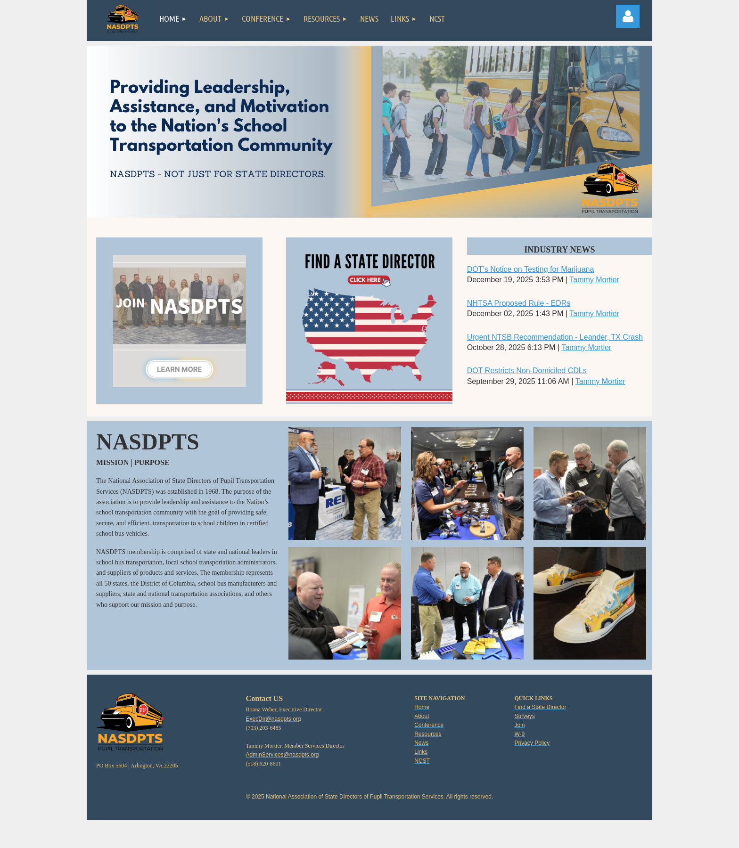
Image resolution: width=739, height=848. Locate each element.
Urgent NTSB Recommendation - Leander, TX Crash (555, 337)
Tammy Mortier (594, 280)
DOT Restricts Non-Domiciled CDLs (527, 371)
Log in (628, 16)
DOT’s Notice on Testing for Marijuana (530, 269)
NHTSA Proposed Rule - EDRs (519, 303)
